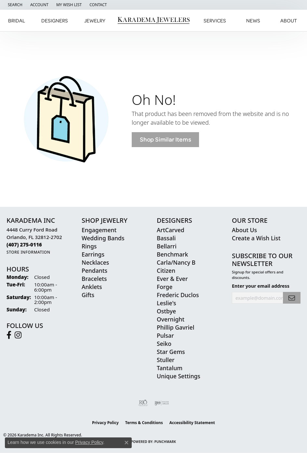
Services (215, 20)
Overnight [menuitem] (170, 319)
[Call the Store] (24, 244)
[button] (14, 5)
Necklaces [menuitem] (95, 262)
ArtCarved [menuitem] (170, 230)
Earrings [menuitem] (93, 254)
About (288, 20)
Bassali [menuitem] (166, 238)
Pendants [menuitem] (94, 270)
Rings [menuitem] (89, 246)
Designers (54, 20)
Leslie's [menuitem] (166, 303)
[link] (97, 5)
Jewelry (94, 20)
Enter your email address (260, 286)
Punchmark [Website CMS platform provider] (165, 441)
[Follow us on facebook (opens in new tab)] (9, 335)
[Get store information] (28, 252)
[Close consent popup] (126, 443)
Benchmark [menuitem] (172, 254)
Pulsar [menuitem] (165, 335)
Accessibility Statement (192, 422)
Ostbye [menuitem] (166, 311)
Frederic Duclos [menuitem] (178, 295)
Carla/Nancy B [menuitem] (176, 262)
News (253, 20)
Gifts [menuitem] (88, 295)
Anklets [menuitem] (92, 287)
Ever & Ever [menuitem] (172, 279)
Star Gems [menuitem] (171, 352)
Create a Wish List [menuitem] (256, 238)
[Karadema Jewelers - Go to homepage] (153, 21)
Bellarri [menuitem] (167, 246)
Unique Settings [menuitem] (178, 376)
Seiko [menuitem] (164, 343)
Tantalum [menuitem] (169, 368)
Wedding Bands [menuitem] (103, 238)
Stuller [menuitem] (166, 360)
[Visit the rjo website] (143, 403)
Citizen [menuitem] (166, 270)
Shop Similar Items (165, 139)
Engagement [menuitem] (99, 230)
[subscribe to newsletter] (291, 298)
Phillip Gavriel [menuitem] (175, 327)
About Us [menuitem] (244, 230)
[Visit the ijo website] (161, 403)
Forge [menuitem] (164, 287)
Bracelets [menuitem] (94, 279)
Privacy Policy (105, 422)
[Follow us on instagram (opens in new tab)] (18, 335)
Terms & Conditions (144, 422)
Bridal (16, 20)
